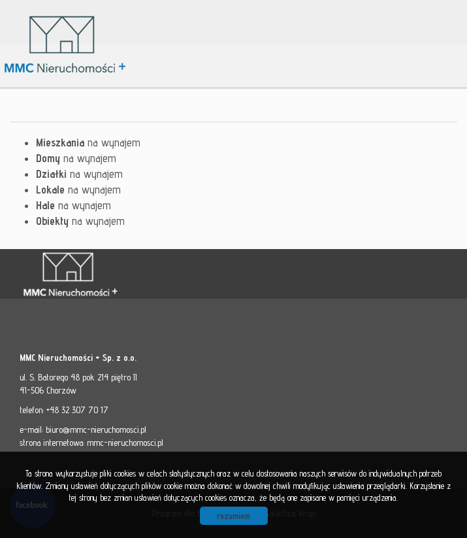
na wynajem (88, 142)
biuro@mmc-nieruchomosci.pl (96, 429)
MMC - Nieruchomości (111, 274)
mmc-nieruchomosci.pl (125, 442)
